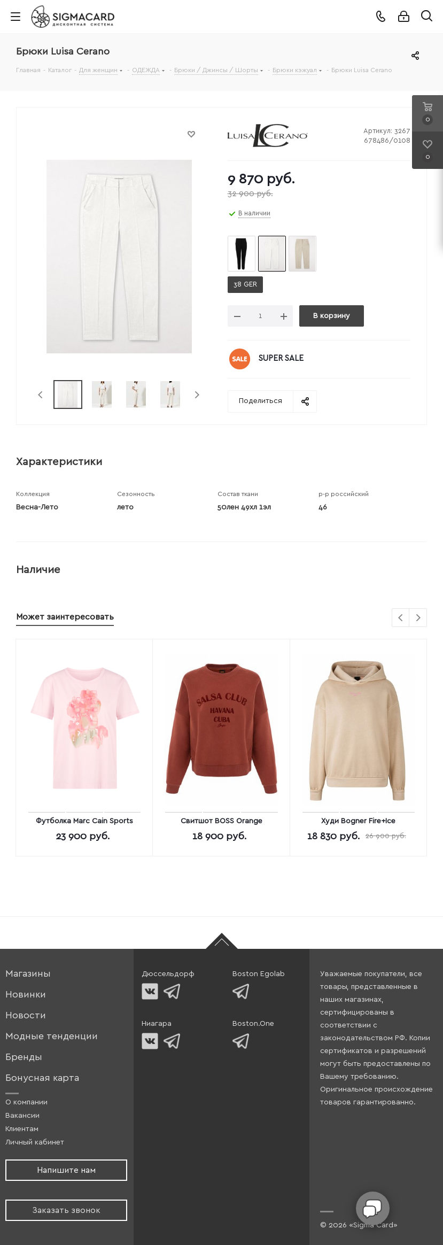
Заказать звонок (66, 1210)
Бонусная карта (42, 1078)
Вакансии (22, 1115)
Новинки (25, 994)
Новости (25, 1015)
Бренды (23, 1057)
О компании (26, 1102)
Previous (41, 395)
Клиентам (21, 1129)
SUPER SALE (281, 358)
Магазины (28, 974)
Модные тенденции (51, 1036)
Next (197, 395)
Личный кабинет (34, 1142)
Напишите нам (66, 1170)
